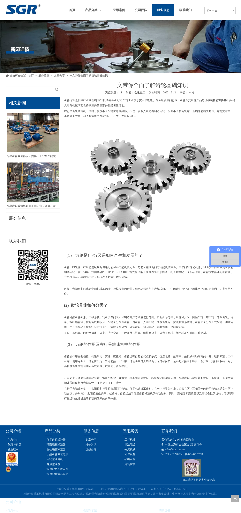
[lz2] (12, 459)
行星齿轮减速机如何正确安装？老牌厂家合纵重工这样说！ (33, 206)
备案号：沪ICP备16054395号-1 (169, 489)
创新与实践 (14, 444)
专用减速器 (53, 464)
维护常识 (91, 444)
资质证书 (13, 449)
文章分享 (91, 439)
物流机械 (129, 449)
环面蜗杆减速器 (56, 444)
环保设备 (129, 454)
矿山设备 (129, 459)
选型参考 (91, 449)
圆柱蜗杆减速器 (56, 449)
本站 (191, 92)
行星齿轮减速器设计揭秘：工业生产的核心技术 (33, 156)
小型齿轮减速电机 (57, 454)
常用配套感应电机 (57, 469)
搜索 (56, 89)
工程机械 (129, 439)
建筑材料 (129, 464)
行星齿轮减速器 (56, 439)
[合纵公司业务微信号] (191, 468)
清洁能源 (129, 444)
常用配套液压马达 (57, 474)
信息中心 (13, 439)
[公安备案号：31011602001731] (8, 469)
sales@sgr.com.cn (173, 449)
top (235, 498)
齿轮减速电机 (55, 459)
